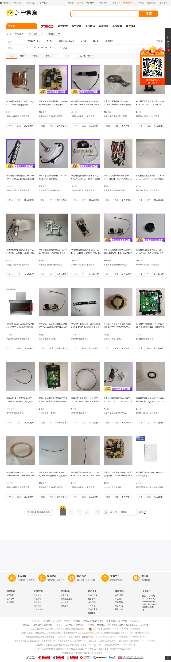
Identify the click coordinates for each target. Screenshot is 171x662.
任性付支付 (38, 609)
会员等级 (10, 599)
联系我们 (27, 625)
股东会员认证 (132, 625)
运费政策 (64, 595)
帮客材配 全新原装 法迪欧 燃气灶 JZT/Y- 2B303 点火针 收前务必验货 (85, 401)
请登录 (71, 3)
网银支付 (37, 599)
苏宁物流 (76, 621)
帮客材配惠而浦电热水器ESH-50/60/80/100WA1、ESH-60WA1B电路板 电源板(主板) (118, 253)
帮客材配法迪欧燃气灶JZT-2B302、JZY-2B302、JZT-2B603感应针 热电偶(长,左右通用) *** (150, 179)
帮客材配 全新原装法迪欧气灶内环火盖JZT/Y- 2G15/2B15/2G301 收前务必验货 (118, 327)
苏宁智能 (123, 621)
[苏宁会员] (116, 3)
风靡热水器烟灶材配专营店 (17, 116)
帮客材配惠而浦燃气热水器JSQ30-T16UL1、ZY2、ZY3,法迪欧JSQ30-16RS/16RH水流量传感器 (118, 401)
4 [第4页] (87, 511)
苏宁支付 (37, 595)
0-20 (29, 48)
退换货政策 (92, 595)
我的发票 (92, 613)
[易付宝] (141, 3)
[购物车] (129, 3)
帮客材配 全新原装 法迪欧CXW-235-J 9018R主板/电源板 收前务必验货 (53, 401)
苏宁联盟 (69, 625)
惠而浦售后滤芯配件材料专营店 (149, 487)
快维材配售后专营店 (47, 339)
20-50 (36, 48)
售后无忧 (81, 576)
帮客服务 (19, 33)
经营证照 (61, 637)
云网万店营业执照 (107, 641)
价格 (10, 48)
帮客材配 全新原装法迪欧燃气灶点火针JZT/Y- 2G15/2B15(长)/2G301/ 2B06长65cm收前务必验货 (20, 401)
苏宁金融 (46, 621)
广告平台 (58, 625)
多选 (159, 41)
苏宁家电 (76, 26)
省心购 (144, 576)
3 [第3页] (79, 511)
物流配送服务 (66, 599)
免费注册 (10, 595)
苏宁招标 (90, 625)
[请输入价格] (61, 56)
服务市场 (119, 606)
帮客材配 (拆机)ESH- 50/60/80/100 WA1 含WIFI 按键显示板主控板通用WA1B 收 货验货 (85, 327)
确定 (142, 512)
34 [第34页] (98, 511)
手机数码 (90, 26)
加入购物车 (29, 126)
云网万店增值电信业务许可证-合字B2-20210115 (41, 633)
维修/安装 (92, 602)
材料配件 (33, 33)
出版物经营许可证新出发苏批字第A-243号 (82, 633)
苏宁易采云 (134, 621)
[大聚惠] (47, 26)
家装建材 (103, 26)
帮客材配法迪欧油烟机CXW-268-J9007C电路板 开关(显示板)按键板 (20, 179)
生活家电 (117, 26)
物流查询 (64, 606)
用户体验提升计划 (115, 625)
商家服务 (119, 591)
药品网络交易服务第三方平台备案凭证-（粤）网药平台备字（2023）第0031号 (69, 645)
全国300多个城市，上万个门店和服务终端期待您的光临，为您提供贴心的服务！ (149, 603)
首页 (8, 33)
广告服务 (119, 599)
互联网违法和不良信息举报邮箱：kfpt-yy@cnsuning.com (92, 637)
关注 (19, 126)
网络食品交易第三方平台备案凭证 (39, 637)
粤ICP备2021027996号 (131, 629)
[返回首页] (6, 3)
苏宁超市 (63, 26)
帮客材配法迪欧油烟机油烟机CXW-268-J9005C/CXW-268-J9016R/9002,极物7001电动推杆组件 (85, 104)
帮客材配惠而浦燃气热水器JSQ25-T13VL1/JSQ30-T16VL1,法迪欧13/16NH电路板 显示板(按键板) (85, 179)
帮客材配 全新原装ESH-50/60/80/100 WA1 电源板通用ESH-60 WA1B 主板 (53, 327)
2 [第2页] (71, 511)
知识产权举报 (97, 621)
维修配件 (52, 33)
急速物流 (51, 576)
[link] (11, 56)
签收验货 (64, 602)
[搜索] (107, 14)
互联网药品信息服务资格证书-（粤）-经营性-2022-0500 (126, 633)
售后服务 (92, 591)
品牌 (10, 42)
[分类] (21, 26)
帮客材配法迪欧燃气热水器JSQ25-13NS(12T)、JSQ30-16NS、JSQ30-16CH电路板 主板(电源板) (118, 179)
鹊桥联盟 (80, 625)
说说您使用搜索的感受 (38, 512)
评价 (9, 112)
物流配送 (65, 591)
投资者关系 (111, 621)
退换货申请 (92, 609)
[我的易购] (104, 3)
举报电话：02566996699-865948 (132, 637)
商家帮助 (119, 602)
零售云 (86, 621)
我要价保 (92, 599)
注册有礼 (79, 3)
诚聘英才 (37, 625)
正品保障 (21, 576)
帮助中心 (114, 576)
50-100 (44, 48)
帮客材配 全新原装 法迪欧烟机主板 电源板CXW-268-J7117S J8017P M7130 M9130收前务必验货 (118, 475)
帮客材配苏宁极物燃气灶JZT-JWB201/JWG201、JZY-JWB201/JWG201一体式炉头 (150, 104)
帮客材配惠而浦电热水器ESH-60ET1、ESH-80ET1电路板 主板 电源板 (85, 253)
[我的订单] (91, 3)
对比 (11, 126)
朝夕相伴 (144, 625)
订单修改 (92, 606)
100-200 (53, 48)
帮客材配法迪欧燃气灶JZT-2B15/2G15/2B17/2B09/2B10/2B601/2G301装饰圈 (20, 475)
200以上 (63, 48)
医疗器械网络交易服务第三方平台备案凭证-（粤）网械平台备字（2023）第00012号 (50, 641)
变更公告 (93, 641)
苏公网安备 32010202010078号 (103, 629)
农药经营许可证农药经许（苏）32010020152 (137, 641)
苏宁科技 (35, 621)
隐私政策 (101, 625)
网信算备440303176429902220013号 (120, 645)
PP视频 (67, 621)
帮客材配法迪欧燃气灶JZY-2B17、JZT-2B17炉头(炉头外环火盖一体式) (117, 104)
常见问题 (10, 602)
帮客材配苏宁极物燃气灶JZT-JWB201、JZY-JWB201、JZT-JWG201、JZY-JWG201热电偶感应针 (85, 475)
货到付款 (37, 606)
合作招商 (119, 595)
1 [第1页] (63, 511)
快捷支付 (37, 602)
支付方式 (38, 591)
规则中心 (119, 609)
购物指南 (10, 591)
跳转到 (124, 512)
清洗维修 (131, 26)
